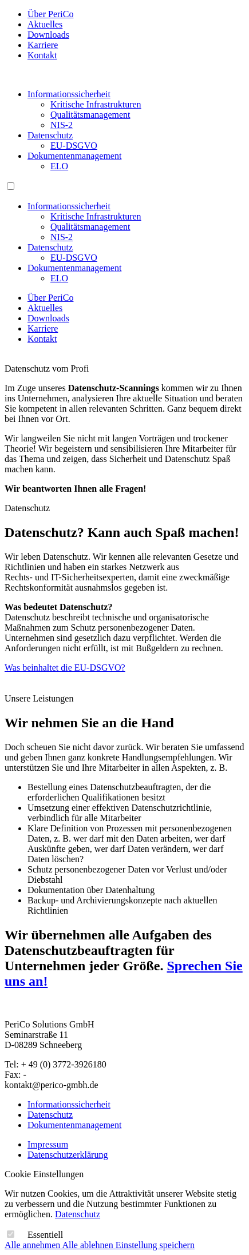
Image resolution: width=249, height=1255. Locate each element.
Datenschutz (50, 135)
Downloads (48, 34)
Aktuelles (44, 24)
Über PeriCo (50, 14)
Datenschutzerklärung (67, 1155)
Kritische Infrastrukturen (95, 104)
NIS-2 (61, 125)
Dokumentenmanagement (74, 156)
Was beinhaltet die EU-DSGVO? (65, 667)
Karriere (42, 45)
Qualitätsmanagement (90, 114)
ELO (59, 166)
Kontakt (42, 55)
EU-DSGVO (73, 145)
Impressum (47, 1144)
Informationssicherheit (68, 94)
